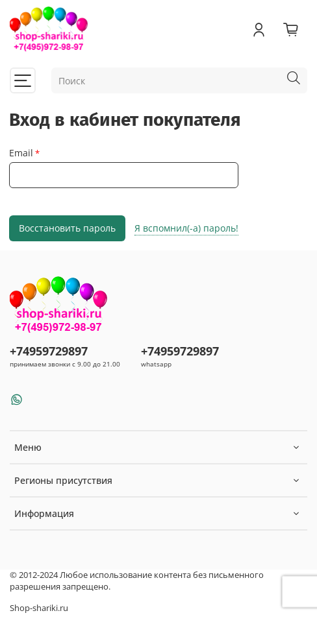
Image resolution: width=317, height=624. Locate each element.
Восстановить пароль (67, 228)
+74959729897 (49, 351)
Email (21, 153)
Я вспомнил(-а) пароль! (186, 228)
